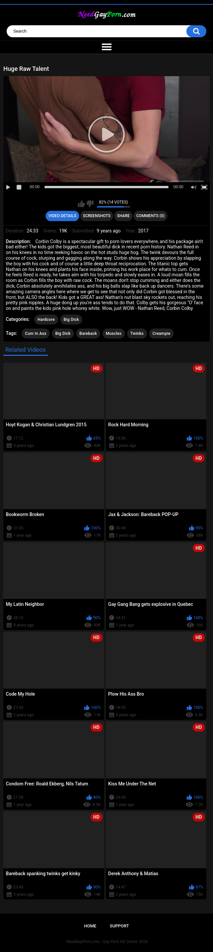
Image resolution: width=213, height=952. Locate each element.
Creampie (161, 333)
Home (90, 925)
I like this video (81, 204)
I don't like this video (90, 204)
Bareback (88, 333)
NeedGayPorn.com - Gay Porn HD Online (102, 941)
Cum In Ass (35, 333)
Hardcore (46, 319)
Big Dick (71, 319)
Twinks (137, 333)
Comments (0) (150, 215)
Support (119, 925)
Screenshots (96, 215)
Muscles (113, 333)
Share (123, 215)
